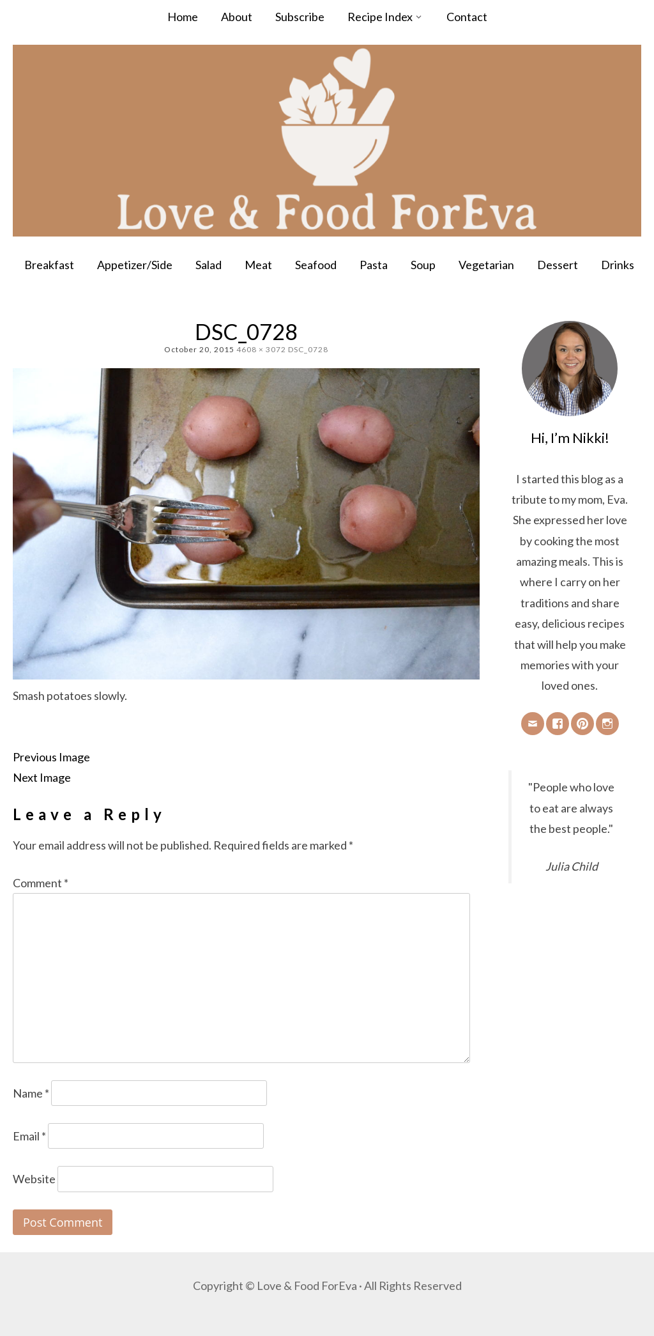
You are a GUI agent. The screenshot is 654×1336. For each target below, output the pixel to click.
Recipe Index (380, 17)
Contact (466, 17)
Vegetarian (486, 265)
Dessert (557, 265)
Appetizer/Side (134, 265)
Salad (208, 265)
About (236, 17)
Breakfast (49, 265)
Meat (258, 265)
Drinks (617, 265)
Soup (423, 265)
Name (31, 1093)
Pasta (374, 265)
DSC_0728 (308, 349)
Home (182, 17)
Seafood (316, 265)
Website (34, 1179)
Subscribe (299, 17)
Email (29, 1136)
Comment (40, 883)
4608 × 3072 (261, 349)
